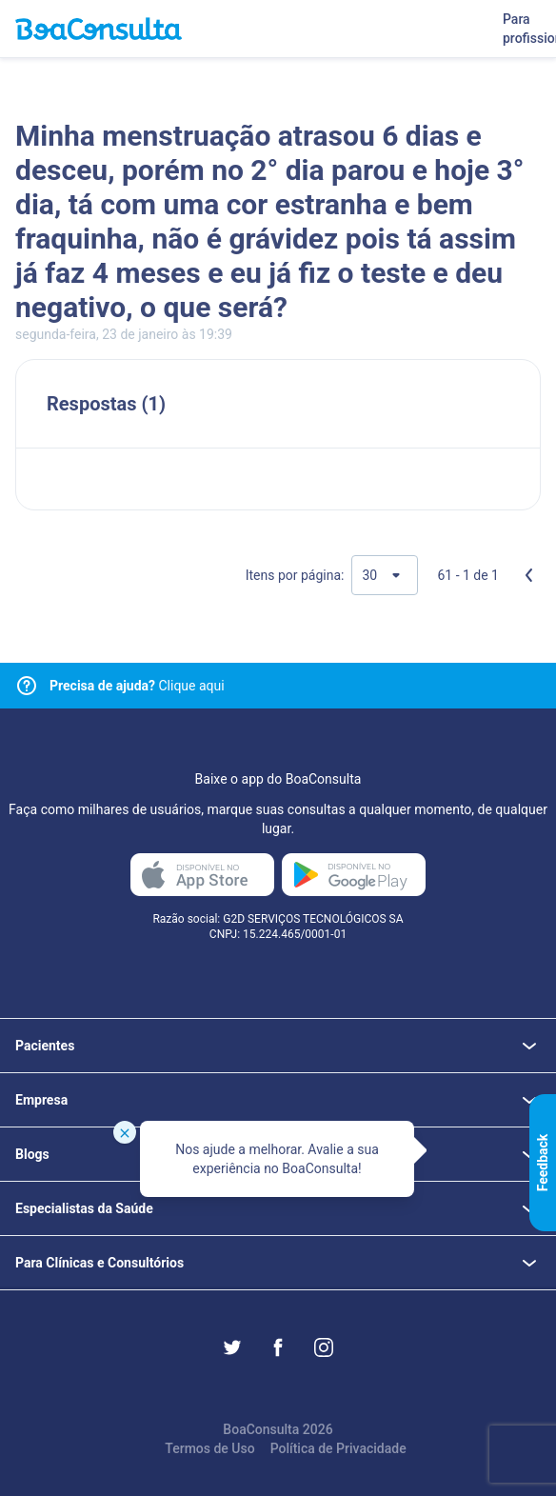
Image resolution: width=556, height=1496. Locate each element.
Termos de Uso (209, 1448)
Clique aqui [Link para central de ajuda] (137, 685)
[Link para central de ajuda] (26, 685)
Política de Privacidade (338, 1448)
